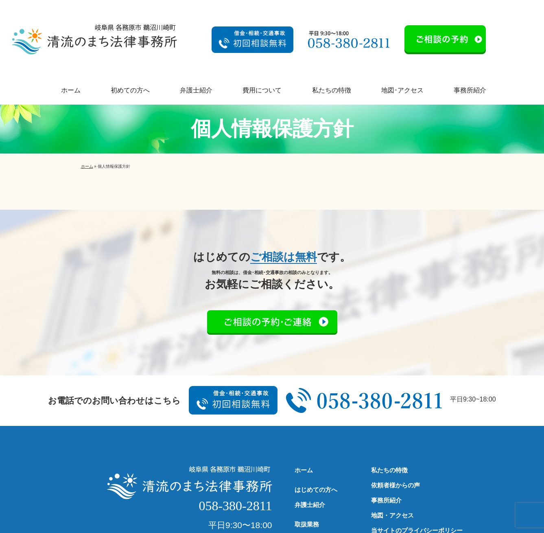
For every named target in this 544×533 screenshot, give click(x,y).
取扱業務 (307, 524)
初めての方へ (130, 90)
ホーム (71, 90)
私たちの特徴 (331, 90)
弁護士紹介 (196, 90)
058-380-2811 (235, 505)
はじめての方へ (316, 489)
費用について (262, 90)
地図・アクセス (392, 515)
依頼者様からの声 (395, 485)
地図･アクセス (402, 90)
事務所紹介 (470, 90)
